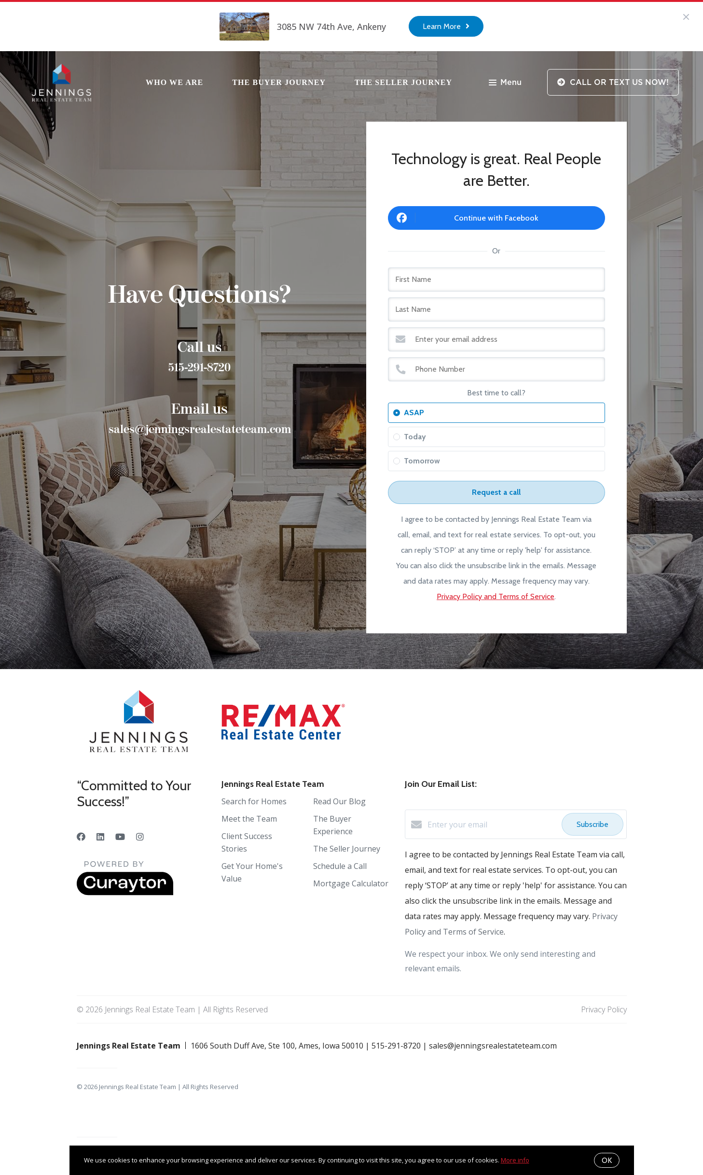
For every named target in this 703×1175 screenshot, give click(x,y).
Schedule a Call (340, 866)
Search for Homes (254, 801)
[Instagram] (140, 836)
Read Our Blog (339, 801)
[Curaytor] (125, 892)
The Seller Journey (403, 82)
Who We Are (174, 82)
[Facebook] (81, 836)
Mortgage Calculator (350, 883)
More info (515, 1160)
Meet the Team (249, 818)
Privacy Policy (604, 1009)
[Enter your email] (492, 824)
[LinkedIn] (100, 836)
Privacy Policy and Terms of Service (495, 596)
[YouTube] (120, 836)
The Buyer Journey (279, 82)
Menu (505, 83)
